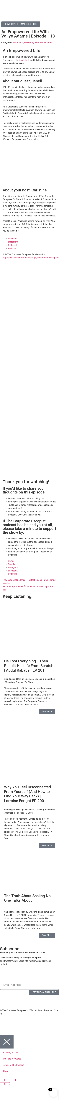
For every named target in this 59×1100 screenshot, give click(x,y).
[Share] (12, 1080)
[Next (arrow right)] (7, 1083)
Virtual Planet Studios (13, 1013)
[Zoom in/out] (2, 1080)
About (6, 1071)
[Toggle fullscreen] (7, 1080)
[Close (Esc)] (17, 1080)
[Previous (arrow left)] (2, 1083)
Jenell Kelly (24, 60)
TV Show (48, 42)
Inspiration (18, 42)
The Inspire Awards (12, 1058)
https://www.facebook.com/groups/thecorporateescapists (31, 257)
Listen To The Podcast (13, 1065)
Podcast (39, 42)
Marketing (29, 42)
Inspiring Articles (11, 1052)
